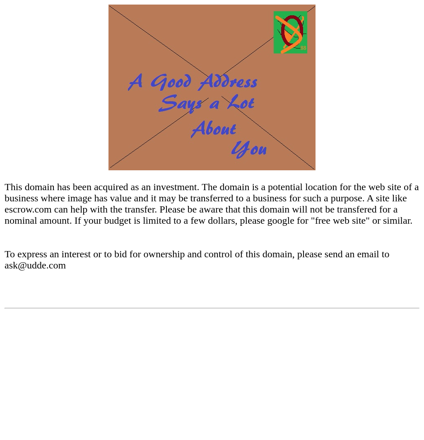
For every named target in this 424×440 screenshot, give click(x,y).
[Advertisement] (212, 377)
